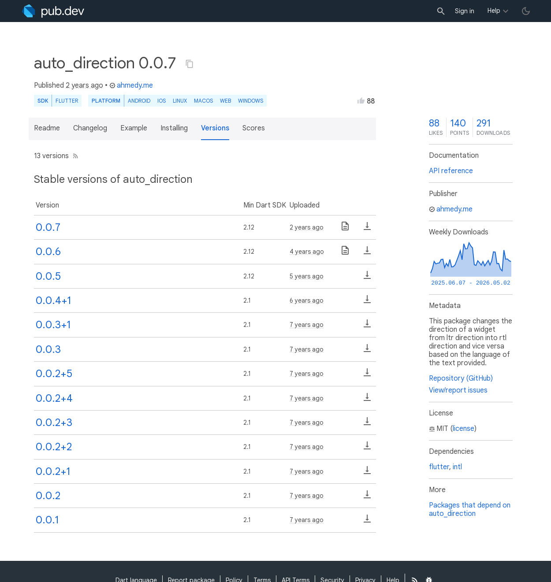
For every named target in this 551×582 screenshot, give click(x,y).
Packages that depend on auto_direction (469, 509)
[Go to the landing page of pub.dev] (53, 11)
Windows (250, 100)
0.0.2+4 (54, 398)
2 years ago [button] (84, 85)
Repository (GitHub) (461, 378)
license (463, 428)
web (225, 100)
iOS (161, 100)
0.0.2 (48, 495)
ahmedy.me (131, 85)
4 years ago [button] (307, 252)
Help (494, 11)
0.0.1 (47, 519)
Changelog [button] (90, 128)
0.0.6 (48, 251)
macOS (203, 100)
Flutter (67, 100)
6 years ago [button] (307, 300)
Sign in (464, 11)
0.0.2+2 (54, 446)
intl (457, 467)
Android (139, 100)
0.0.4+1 (53, 300)
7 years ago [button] (307, 325)
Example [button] (133, 128)
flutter (439, 467)
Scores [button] (253, 128)
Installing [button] (174, 128)
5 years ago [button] (307, 276)
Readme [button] (47, 128)
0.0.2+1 (53, 471)
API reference (451, 171)
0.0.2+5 (54, 373)
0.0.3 (48, 349)
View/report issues (458, 390)
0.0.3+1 (53, 324)
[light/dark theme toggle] (526, 11)
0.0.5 (48, 276)
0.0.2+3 (54, 422)
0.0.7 (48, 227)
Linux (180, 100)
